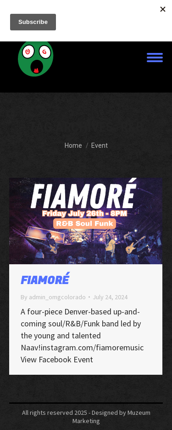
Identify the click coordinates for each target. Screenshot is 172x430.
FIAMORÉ (45, 281)
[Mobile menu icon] (155, 58)
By (53, 297)
